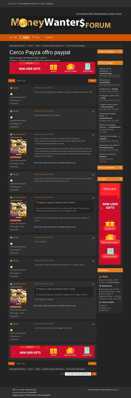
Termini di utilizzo (105, 390)
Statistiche (103, 270)
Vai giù (11, 80)
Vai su (11, 363)
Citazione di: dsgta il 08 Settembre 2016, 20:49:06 (56, 203)
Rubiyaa (103, 156)
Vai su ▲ (116, 390)
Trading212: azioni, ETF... (110, 96)
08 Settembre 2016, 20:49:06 (44, 174)
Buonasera (104, 80)
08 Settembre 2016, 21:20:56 (44, 260)
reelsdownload (106, 118)
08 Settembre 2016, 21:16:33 (44, 237)
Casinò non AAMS (107, 154)
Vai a (62, 374)
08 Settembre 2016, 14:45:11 (44, 88)
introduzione (104, 89)
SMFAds (15, 392)
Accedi (41, 4)
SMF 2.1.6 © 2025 (18, 390)
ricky (103, 98)
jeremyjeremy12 (106, 147)
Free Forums (24, 392)
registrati (49, 4)
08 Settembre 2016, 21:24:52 (44, 284)
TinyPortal (91, 390)
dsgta (16, 88)
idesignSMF (33, 392)
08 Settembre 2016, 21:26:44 (44, 323)
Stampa (92, 80)
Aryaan (115, 89)
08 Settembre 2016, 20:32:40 (44, 134)
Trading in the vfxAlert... (109, 136)
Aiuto (97, 390)
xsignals (103, 139)
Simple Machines (30, 390)
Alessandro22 (107, 107)
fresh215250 (105, 82)
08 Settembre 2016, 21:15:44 (44, 197)
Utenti (105, 277)
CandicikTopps (106, 73)
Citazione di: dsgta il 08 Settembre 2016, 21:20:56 (56, 289)
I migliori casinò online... (109, 105)
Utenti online (108, 302)
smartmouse (115, 127)
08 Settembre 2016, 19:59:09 (44, 111)
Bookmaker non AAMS (109, 145)
